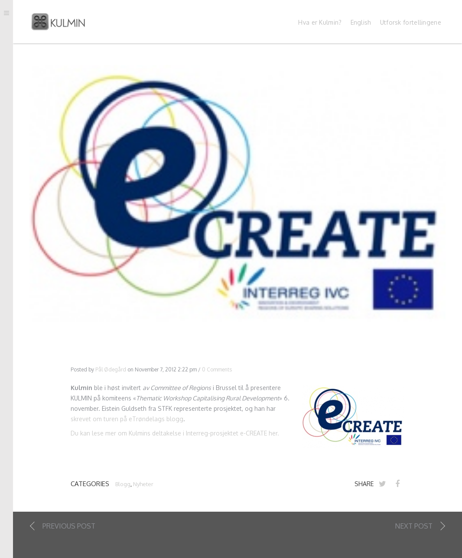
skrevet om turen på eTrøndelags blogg (127, 419)
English (361, 23)
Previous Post (68, 527)
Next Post (414, 527)
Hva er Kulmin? (320, 23)
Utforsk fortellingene (410, 23)
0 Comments (217, 370)
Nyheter (143, 484)
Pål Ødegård (110, 370)
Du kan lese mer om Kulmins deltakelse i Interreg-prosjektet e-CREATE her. (175, 434)
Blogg (122, 484)
